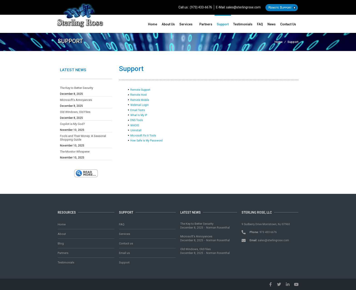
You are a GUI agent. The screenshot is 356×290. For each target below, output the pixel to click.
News (271, 24)
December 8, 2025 (71, 93)
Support (223, 24)
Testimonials (242, 24)
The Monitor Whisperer (75, 151)
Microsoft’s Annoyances (76, 100)
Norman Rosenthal (218, 227)
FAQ (260, 24)
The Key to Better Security (76, 88)
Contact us (288, 24)
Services (186, 24)
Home (152, 24)
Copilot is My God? (72, 124)
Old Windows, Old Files (75, 112)
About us (168, 24)
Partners (205, 24)
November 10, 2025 (72, 130)
